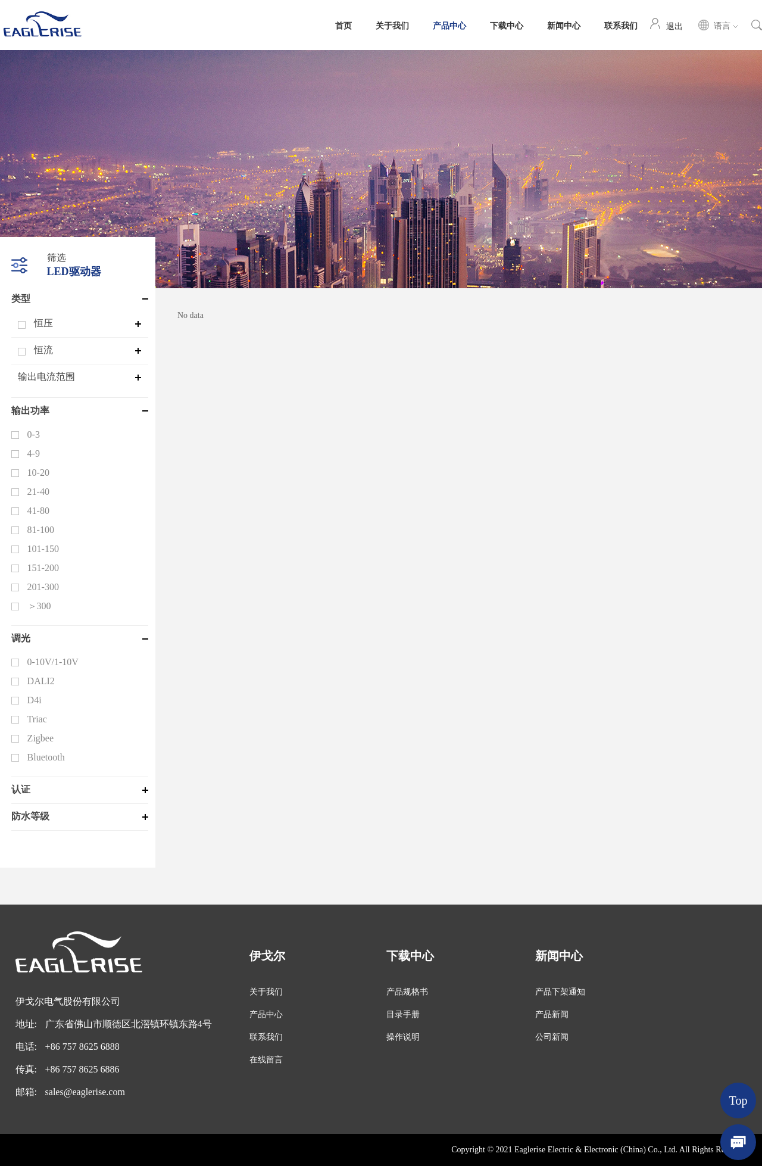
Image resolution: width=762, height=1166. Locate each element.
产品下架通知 (560, 991)
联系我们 (621, 25)
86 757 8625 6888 (85, 1047)
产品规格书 (407, 991)
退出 (674, 25)
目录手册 (403, 1014)
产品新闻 (552, 1014)
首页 (343, 25)
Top (738, 1100)
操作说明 (403, 1037)
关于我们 (392, 25)
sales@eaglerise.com (85, 1092)
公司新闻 (552, 1037)
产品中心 (449, 25)
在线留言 (266, 1059)
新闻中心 (563, 25)
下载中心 (506, 25)
